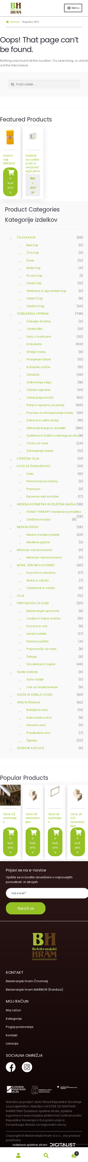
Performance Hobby (42, 481)
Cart (69, 1152)
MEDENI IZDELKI (27, 527)
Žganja (32, 740)
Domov (14, 22)
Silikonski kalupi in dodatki (46, 428)
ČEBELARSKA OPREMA (33, 313)
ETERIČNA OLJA (28, 458)
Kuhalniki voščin (38, 367)
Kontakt (11, 1035)
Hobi (30, 474)
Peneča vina (36, 725)
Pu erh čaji (34, 275)
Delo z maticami (39, 336)
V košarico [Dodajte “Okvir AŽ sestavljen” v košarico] (10, 845)
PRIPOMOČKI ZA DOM (33, 603)
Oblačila (33, 374)
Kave (30, 260)
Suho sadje (35, 679)
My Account (18, 1155)
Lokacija (12, 1043)
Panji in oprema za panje (46, 405)
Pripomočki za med (41, 649)
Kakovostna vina (39, 717)
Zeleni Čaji (34, 298)
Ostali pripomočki (40, 397)
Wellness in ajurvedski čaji (46, 291)
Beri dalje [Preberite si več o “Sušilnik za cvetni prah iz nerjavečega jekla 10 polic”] (33, 185)
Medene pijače (38, 542)
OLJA (20, 595)
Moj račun (13, 1010)
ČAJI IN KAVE (26, 237)
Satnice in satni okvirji (43, 420)
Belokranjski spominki (43, 611)
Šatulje (32, 656)
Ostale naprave (38, 390)
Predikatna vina (38, 733)
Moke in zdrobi (38, 580)
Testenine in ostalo (41, 588)
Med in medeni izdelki (43, 534)
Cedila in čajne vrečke (44, 618)
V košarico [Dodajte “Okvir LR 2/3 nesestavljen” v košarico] (77, 845)
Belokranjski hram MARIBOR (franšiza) (34, 989)
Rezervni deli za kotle (43, 496)
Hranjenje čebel (39, 359)
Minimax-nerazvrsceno (34, 550)
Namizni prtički (38, 641)
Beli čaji (32, 245)
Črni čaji (33, 252)
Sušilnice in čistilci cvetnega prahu (52, 435)
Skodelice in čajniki (41, 664)
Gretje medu (36, 352)
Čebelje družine (39, 321)
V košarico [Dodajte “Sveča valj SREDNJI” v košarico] (10, 185)
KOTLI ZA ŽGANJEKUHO (33, 466)
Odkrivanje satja (39, 382)
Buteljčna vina (37, 710)
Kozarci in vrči (37, 626)
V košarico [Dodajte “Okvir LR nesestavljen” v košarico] (33, 845)
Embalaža (34, 344)
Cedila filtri (34, 329)
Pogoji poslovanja (19, 1027)
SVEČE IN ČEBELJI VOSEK (35, 694)
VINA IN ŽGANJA (28, 702)
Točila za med (37, 443)
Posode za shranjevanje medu (50, 413)
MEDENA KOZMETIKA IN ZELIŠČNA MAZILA (46, 504)
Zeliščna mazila (38, 519)
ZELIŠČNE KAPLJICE (30, 748)
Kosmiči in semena (41, 572)
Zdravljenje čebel (40, 451)
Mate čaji (33, 268)
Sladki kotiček (27, 672)
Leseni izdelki (36, 633)
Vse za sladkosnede (42, 687)
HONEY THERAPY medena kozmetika (54, 511)
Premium (33, 489)
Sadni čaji (34, 283)
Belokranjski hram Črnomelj (27, 981)
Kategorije (14, 1018)
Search (46, 1155)
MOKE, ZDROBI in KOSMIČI (36, 565)
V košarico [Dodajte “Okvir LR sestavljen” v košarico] (55, 845)
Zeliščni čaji (35, 306)
